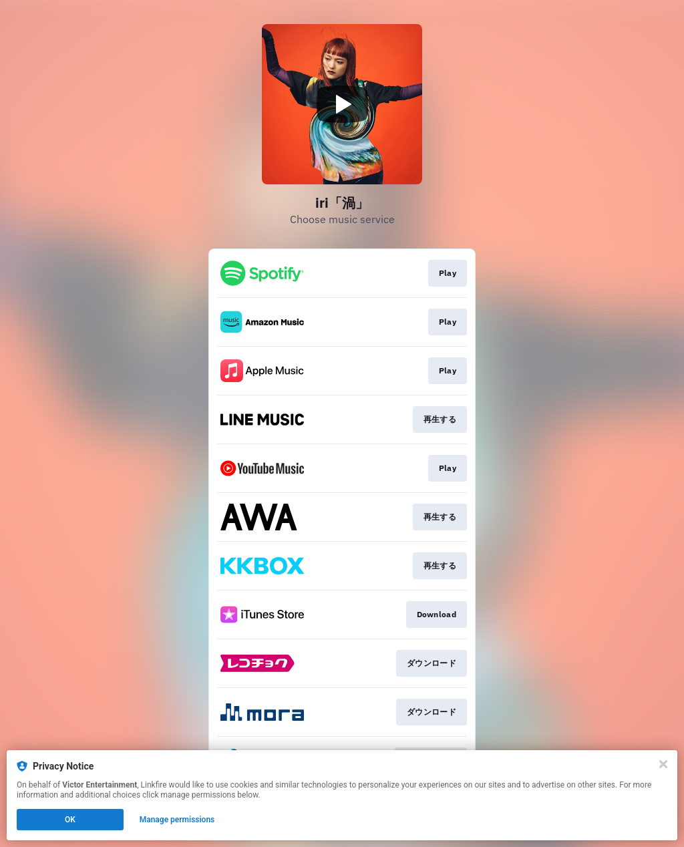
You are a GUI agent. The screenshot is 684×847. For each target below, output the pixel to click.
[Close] (663, 764)
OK (70, 819)
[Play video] (342, 104)
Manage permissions (177, 819)
